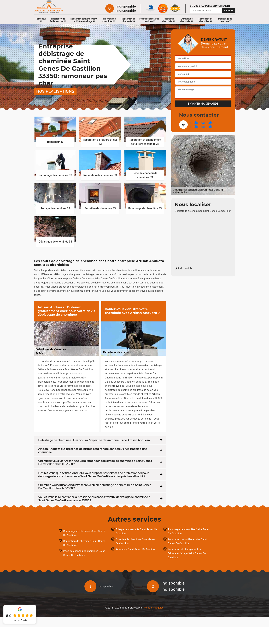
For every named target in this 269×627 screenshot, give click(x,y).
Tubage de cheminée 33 (168, 20)
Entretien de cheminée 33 (186, 20)
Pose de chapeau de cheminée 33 (149, 20)
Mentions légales (153, 607)
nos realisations (55, 91)
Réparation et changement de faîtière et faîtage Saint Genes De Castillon (187, 553)
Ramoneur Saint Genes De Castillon (136, 549)
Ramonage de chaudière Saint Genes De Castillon (189, 531)
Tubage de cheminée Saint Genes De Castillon (136, 531)
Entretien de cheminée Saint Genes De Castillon (136, 541)
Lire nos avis (20, 620)
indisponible (126, 6)
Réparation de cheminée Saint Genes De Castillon (84, 543)
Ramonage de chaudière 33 (205, 20)
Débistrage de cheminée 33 (225, 20)
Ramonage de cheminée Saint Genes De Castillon (84, 533)
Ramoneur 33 (41, 20)
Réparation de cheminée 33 (128, 20)
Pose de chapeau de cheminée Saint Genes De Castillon (84, 553)
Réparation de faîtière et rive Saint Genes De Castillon (187, 541)
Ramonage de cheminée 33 (109, 20)
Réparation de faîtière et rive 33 (58, 20)
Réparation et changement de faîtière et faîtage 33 (84, 20)
